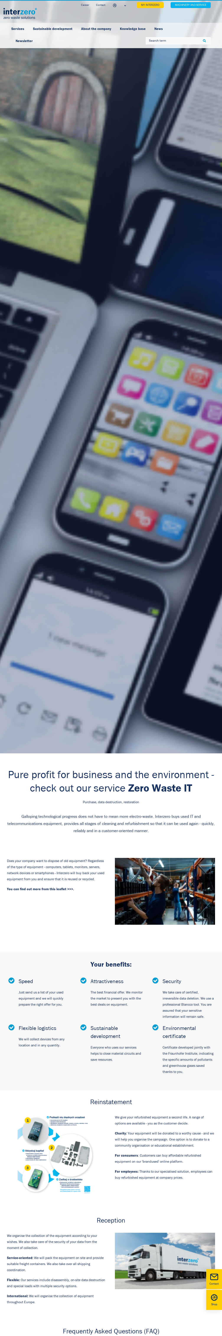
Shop (214, 1299)
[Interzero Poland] (20, 13)
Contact (214, 1278)
